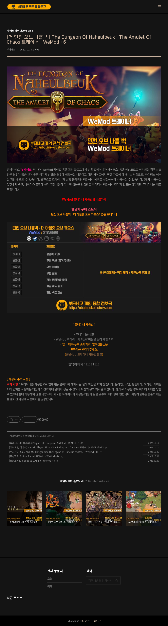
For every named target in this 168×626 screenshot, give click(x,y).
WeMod (29, 435)
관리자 (97, 620)
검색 (117, 580)
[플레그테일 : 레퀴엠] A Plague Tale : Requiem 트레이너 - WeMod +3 (44, 443)
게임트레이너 (16, 435)
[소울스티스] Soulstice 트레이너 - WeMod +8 (32, 460)
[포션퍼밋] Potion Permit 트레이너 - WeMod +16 (34, 456)
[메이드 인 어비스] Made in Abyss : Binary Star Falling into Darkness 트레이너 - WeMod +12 (56, 447)
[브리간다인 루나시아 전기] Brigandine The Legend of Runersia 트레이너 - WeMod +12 (54, 451)
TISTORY (85, 620)
